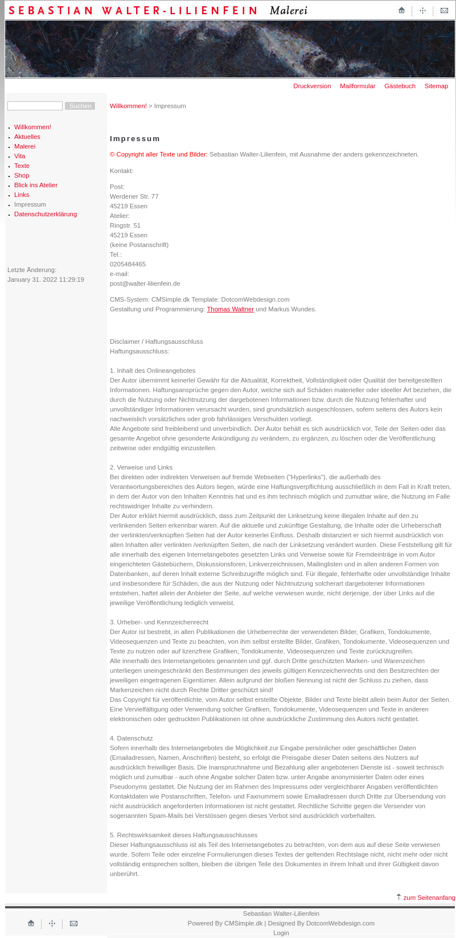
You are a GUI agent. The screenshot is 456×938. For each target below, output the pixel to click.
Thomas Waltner (230, 309)
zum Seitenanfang (426, 897)
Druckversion (312, 86)
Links (21, 194)
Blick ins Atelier (35, 185)
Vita (19, 156)
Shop (21, 175)
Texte (22, 165)
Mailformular (357, 86)
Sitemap (437, 86)
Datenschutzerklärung (45, 214)
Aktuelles (27, 136)
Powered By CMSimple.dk (225, 923)
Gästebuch (400, 86)
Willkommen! (32, 127)
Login (281, 932)
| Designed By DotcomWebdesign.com (320, 923)
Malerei (24, 146)
